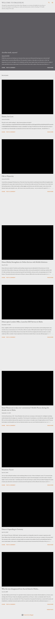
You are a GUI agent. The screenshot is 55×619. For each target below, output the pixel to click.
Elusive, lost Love (7, 116)
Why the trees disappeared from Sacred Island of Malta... (20, 589)
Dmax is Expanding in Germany (12, 529)
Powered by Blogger (27, 615)
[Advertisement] (27, 209)
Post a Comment (10, 67)
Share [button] (3, 67)
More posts (50, 609)
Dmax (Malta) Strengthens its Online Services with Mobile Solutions (24, 262)
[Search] (49, 2)
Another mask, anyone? (9, 52)
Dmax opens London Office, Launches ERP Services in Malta (22, 322)
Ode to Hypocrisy (8, 176)
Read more (50, 67)
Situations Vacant (8, 469)
